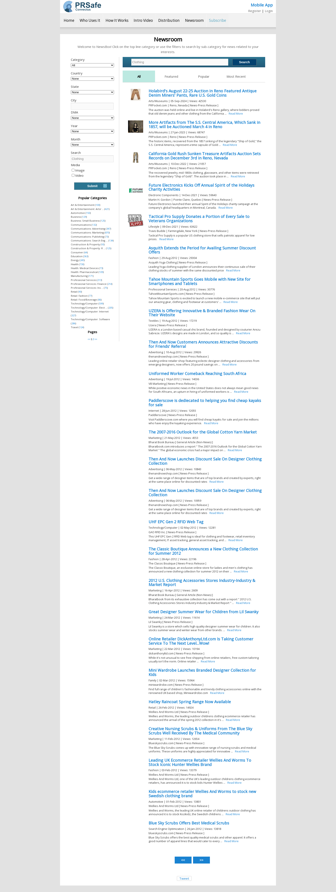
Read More (236, 113)
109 (101, 272)
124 (81, 327)
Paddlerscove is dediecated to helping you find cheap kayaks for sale (205, 402)
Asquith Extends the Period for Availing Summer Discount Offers (202, 250)
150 (88, 212)
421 (107, 209)
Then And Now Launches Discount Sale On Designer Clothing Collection (205, 461)
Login (269, 11)
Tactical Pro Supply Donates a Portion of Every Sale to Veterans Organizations (199, 218)
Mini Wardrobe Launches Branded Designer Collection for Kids (202, 672)
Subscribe (217, 20)
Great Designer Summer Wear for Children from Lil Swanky (203, 611)
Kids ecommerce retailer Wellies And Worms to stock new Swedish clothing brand (202, 793)
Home (69, 20)
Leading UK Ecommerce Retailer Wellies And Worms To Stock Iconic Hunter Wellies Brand (200, 762)
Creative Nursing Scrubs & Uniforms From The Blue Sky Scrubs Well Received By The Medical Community (200, 731)
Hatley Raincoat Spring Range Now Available (190, 701)
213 (99, 280)
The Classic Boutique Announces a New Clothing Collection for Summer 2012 (203, 551)
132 (94, 224)
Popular (203, 76)
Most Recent (236, 76)
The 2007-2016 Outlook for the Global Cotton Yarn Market (203, 432)
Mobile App (262, 5)
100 (98, 204)
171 (91, 275)
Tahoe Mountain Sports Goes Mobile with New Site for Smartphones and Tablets (199, 281)
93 (102, 244)
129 (84, 216)
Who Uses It (90, 20)
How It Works (117, 20)
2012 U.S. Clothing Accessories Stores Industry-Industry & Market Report (202, 582)
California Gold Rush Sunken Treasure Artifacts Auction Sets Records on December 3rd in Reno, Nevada (205, 156)
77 (90, 295)
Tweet (184, 878)
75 (106, 287)
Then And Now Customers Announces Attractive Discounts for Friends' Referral (203, 344)
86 (99, 299)
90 (80, 291)
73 (106, 236)
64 (85, 252)
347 (108, 228)
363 (86, 256)
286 (73, 323)
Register (254, 11)
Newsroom (194, 20)
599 (101, 303)
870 (107, 232)
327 (73, 315)
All (139, 76)
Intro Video (143, 20)
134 (111, 240)
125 (103, 220)
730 (82, 264)
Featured (171, 76)
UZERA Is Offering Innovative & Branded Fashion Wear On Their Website (202, 313)
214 (110, 283)
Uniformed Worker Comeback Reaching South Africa (197, 373)
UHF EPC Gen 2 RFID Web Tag (176, 521)
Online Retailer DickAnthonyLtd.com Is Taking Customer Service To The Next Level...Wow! (201, 641)
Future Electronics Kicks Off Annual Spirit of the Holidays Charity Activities (201, 187)
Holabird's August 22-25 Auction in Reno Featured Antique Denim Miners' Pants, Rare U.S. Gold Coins (203, 93)
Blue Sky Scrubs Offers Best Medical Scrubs (189, 823)
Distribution (169, 20)
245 (82, 260)
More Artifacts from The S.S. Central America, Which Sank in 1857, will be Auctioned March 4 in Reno (204, 124)
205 (111, 307)
